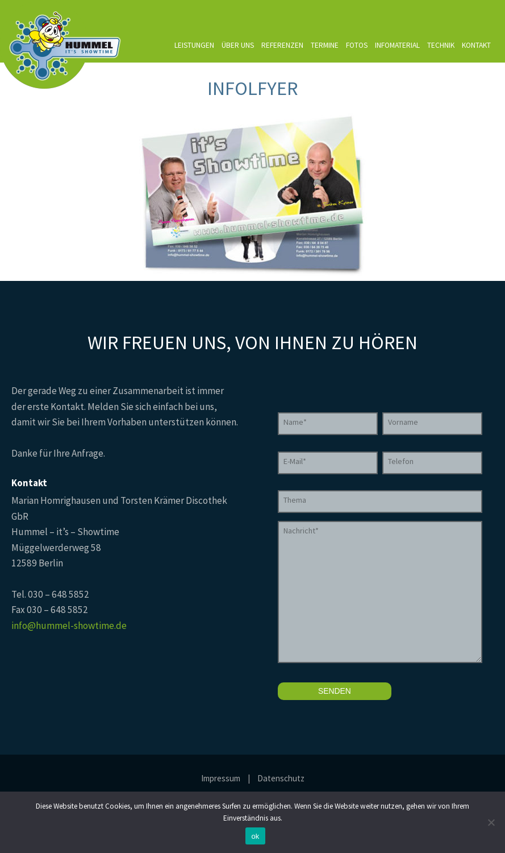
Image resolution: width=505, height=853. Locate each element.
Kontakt (476, 45)
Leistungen (194, 45)
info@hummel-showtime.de (69, 625)
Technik (440, 45)
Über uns (238, 45)
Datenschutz (280, 778)
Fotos (357, 45)
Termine (325, 45)
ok (255, 836)
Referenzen (282, 45)
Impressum (220, 778)
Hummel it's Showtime (61, 44)
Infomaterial (397, 45)
